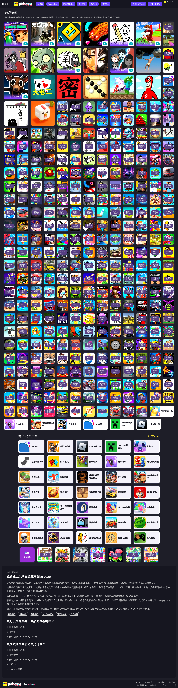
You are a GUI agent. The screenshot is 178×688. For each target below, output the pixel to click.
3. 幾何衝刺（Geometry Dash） (22, 637)
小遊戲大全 (149, 682)
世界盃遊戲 (61, 614)
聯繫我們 (138, 682)
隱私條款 (172, 682)
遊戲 (8, 572)
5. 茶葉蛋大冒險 (14, 669)
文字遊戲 (11, 614)
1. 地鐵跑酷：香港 (16, 627)
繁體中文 (152, 685)
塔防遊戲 (23, 614)
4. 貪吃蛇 (11, 664)
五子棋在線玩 (48, 614)
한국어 (172, 685)
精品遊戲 (15, 572)
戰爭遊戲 (74, 614)
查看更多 (154, 435)
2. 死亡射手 (12, 632)
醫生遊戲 (34, 614)
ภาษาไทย (163, 685)
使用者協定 (161, 682)
